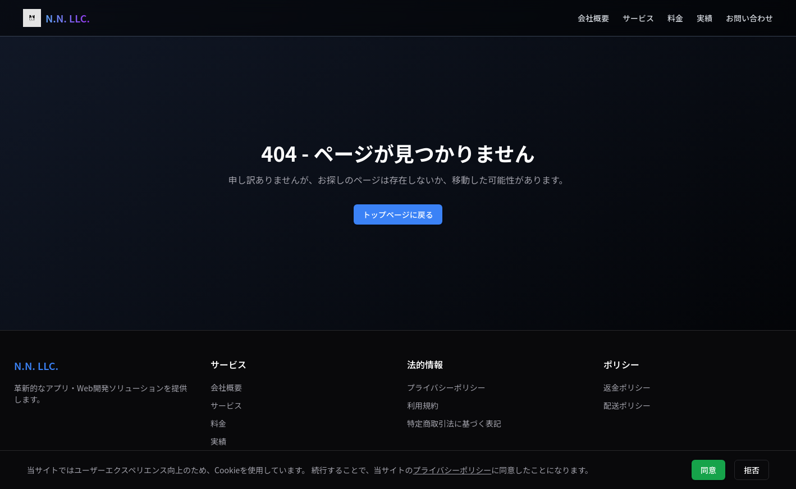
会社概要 (593, 18)
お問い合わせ (749, 18)
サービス (638, 18)
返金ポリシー (627, 387)
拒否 (752, 470)
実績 (704, 18)
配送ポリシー (627, 405)
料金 (675, 18)
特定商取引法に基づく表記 (454, 423)
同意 (708, 470)
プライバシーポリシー (446, 387)
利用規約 (422, 405)
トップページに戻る (398, 214)
